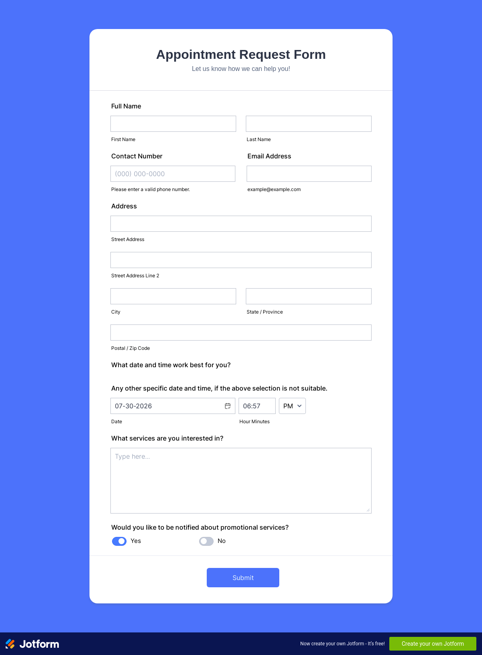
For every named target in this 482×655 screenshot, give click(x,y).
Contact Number (136, 156)
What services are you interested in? (167, 438)
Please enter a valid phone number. (150, 189)
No (222, 541)
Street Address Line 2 (135, 275)
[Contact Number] (172, 174)
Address (124, 206)
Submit (243, 578)
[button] (227, 411)
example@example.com (274, 189)
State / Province (265, 312)
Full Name (126, 106)
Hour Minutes (254, 421)
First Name (123, 139)
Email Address (269, 156)
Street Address (127, 239)
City (115, 312)
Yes (136, 541)
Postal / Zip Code (130, 348)
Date (116, 421)
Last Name (259, 139)
